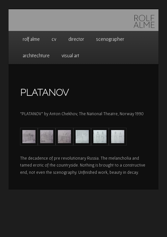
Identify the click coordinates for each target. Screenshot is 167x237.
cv (54, 39)
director (76, 39)
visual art (70, 55)
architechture (36, 55)
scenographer (110, 39)
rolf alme (31, 39)
